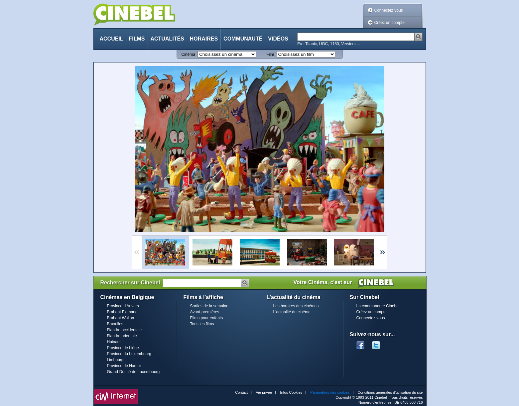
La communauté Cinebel (378, 306)
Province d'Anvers (123, 306)
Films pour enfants (206, 318)
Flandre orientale (122, 336)
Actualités (167, 39)
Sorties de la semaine (209, 306)
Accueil (111, 39)
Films (137, 39)
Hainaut (114, 342)
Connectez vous (388, 10)
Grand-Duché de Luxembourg (133, 371)
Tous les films (202, 324)
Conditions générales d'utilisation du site (390, 392)
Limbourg (115, 359)
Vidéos (278, 39)
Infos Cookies (291, 392)
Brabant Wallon (120, 318)
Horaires (204, 39)
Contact (241, 392)
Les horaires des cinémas (296, 306)
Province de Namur (124, 365)
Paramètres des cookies (329, 392)
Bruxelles (115, 324)
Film (270, 54)
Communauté (242, 39)
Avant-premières (204, 312)
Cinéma (188, 54)
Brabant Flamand (122, 312)
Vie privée (264, 392)
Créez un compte (389, 22)
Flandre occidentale (124, 330)
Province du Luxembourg (129, 354)
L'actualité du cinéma (292, 312)
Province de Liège (123, 348)
